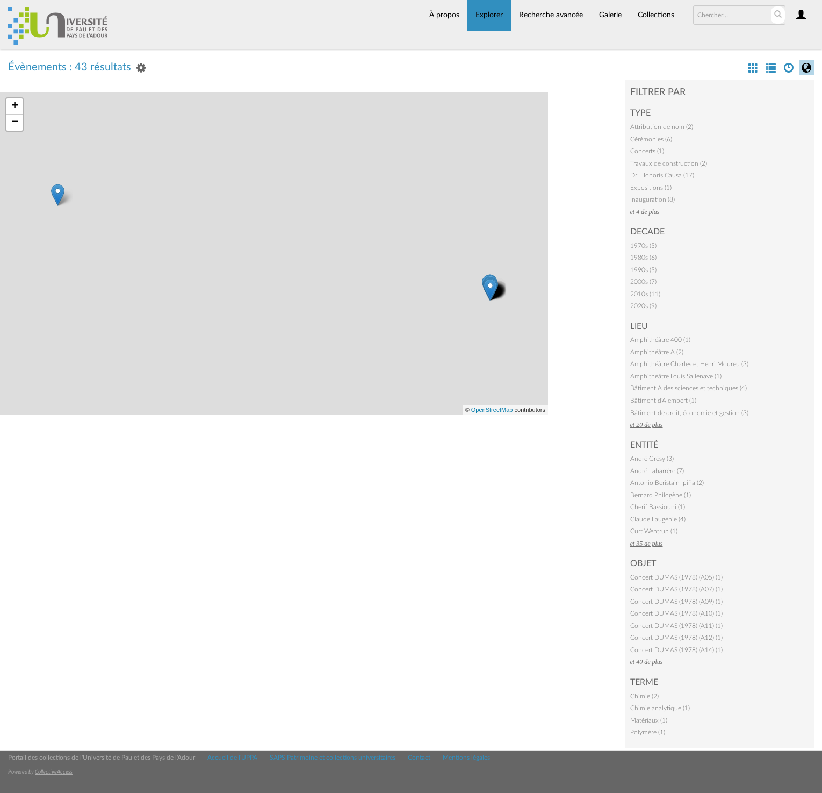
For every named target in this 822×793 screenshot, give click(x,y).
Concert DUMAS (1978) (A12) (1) (676, 637)
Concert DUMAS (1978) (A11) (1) (676, 626)
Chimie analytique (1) (660, 708)
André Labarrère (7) (657, 471)
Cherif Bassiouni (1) (657, 507)
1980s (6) (643, 257)
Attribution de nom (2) (661, 127)
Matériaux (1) (648, 720)
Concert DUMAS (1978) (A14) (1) (676, 650)
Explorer (489, 15)
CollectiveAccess (54, 772)
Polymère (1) (647, 732)
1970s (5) (643, 245)
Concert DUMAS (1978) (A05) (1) (676, 577)
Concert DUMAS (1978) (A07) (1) (676, 589)
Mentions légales (466, 757)
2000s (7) (643, 281)
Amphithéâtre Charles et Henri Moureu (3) (689, 364)
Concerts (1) (647, 151)
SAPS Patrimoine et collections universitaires (332, 757)
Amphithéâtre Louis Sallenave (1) (676, 376)
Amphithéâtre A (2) (656, 352)
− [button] (14, 123)
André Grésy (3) (652, 458)
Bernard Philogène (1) (660, 495)
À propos (444, 15)
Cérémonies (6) (651, 139)
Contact (419, 757)
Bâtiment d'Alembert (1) (663, 400)
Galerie (610, 15)
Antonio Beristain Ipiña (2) (667, 483)
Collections (656, 15)
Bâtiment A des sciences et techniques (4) (688, 388)
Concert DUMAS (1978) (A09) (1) (676, 601)
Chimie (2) (644, 696)
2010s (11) (645, 294)
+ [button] (14, 106)
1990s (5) (643, 270)
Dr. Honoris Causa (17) (662, 175)
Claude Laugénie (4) (658, 519)
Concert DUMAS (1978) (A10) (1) (676, 613)
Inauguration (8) (652, 199)
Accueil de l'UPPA (232, 757)
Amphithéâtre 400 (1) (660, 340)
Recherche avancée (551, 15)
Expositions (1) (651, 187)
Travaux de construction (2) (668, 163)
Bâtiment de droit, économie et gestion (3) (689, 413)
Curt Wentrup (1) (653, 531)
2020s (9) (643, 306)
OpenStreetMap (492, 409)
